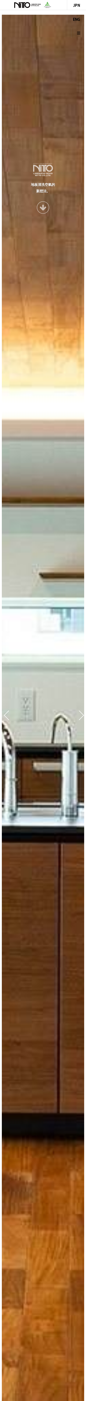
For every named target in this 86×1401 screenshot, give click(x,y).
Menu (78, 33)
